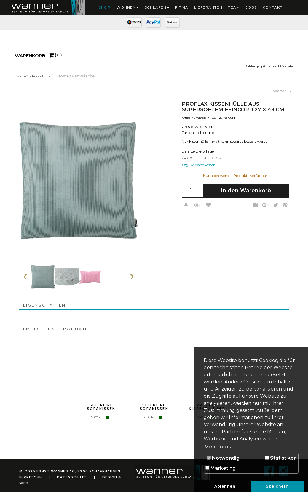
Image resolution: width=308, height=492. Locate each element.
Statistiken (281, 458)
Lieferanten (208, 7)
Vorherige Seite (25, 277)
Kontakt (272, 7)
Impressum (31, 477)
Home (63, 76)
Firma (181, 7)
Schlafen (157, 7)
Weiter (280, 91)
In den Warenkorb (246, 190)
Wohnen (128, 7)
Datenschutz (72, 477)
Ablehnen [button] (224, 486)
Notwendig (223, 458)
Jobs (251, 7)
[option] (43, 276)
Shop (105, 7)
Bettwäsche (83, 76)
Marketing (220, 468)
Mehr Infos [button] (218, 447)
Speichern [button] (277, 486)
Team (234, 7)
